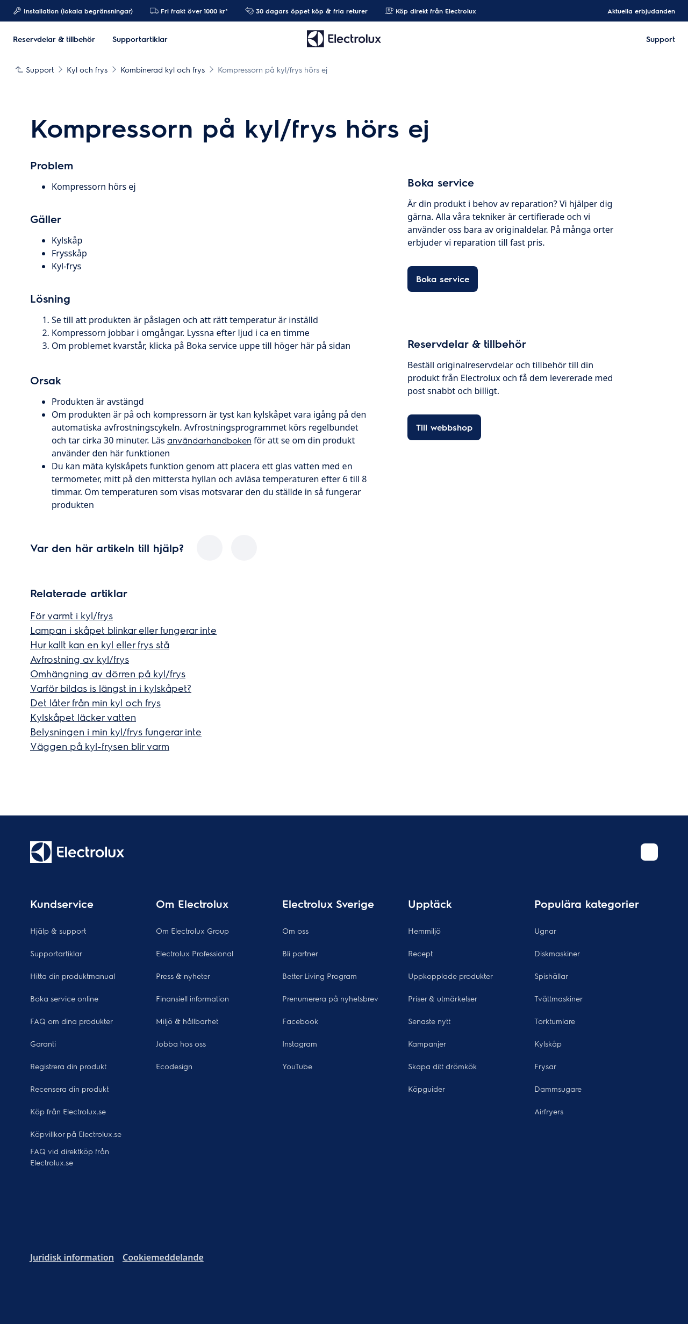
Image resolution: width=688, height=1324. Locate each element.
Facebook (300, 1021)
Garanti (43, 1043)
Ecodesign (174, 1066)
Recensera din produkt (69, 1088)
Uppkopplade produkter (450, 976)
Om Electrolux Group (192, 930)
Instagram (299, 1043)
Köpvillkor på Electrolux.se (75, 1134)
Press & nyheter (183, 976)
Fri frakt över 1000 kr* (189, 10)
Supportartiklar (56, 953)
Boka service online (64, 998)
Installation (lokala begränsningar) (73, 10)
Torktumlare (554, 1021)
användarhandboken (209, 440)
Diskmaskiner (557, 953)
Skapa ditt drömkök (442, 1066)
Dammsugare (558, 1088)
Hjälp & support (58, 930)
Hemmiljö (424, 930)
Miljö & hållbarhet (187, 1021)
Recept (420, 953)
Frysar (545, 1066)
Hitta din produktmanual (72, 976)
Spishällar (551, 976)
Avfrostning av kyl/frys (79, 659)
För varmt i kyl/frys (71, 615)
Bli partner (300, 953)
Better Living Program (319, 976)
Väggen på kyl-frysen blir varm (99, 746)
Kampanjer (427, 1043)
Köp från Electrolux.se (68, 1111)
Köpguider (426, 1088)
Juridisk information (72, 1257)
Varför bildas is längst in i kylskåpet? (110, 688)
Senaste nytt (429, 1021)
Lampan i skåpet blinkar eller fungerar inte (123, 630)
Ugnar (545, 930)
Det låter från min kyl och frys (95, 702)
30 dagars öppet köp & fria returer (306, 10)
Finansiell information (192, 998)
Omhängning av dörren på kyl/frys (107, 673)
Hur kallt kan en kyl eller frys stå (99, 644)
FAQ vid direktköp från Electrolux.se (69, 1156)
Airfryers (548, 1111)
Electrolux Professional (194, 953)
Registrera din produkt (68, 1066)
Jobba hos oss (181, 1043)
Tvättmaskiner (558, 998)
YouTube (297, 1066)
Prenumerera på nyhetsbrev (330, 998)
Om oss (295, 930)
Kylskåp (548, 1043)
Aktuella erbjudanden (636, 10)
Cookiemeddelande (163, 1257)
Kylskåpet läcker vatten (83, 717)
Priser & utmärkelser (442, 998)
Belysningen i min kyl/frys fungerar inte (116, 731)
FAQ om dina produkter (71, 1021)
